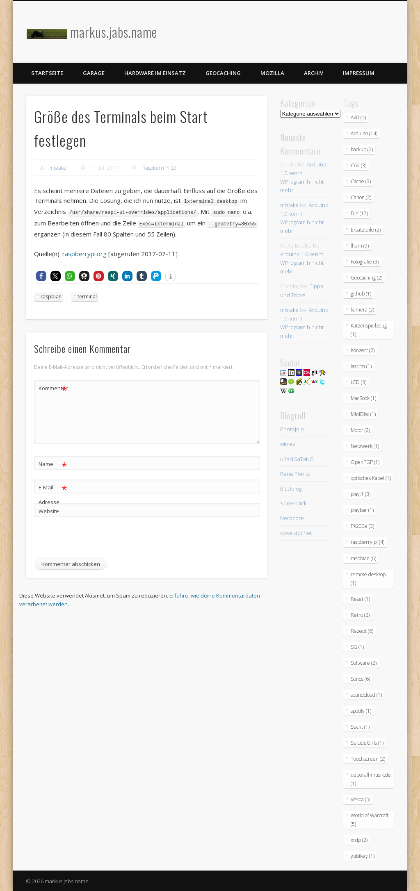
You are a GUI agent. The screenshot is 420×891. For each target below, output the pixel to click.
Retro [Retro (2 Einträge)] (360, 614)
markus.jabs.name (113, 31)
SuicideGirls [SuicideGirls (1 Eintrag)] (367, 742)
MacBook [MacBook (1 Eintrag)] (363, 398)
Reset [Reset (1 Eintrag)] (360, 599)
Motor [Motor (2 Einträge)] (360, 430)
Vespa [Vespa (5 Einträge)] (360, 799)
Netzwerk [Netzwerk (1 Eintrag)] (365, 446)
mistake (57, 167)
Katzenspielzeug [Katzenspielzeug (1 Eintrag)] (369, 330)
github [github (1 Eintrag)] (361, 293)
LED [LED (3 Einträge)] (358, 382)
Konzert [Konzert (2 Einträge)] (362, 350)
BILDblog (290, 488)
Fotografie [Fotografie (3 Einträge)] (365, 261)
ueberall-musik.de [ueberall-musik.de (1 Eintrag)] (371, 779)
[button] (41, 275)
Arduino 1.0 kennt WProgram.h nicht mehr (302, 262)
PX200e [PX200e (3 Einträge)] (362, 526)
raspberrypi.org (84, 252)
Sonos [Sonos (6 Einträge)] (360, 678)
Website (49, 510)
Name (53, 463)
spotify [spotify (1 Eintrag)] (361, 710)
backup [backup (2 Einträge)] (362, 149)
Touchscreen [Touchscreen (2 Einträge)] (368, 758)
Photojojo (292, 429)
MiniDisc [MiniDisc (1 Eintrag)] (363, 414)
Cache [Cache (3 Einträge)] (361, 181)
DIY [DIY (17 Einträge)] (359, 213)
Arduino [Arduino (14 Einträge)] (364, 133)
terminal (87, 295)
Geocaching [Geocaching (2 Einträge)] (366, 277)
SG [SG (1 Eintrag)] (357, 646)
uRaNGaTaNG (297, 459)
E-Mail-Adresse (53, 492)
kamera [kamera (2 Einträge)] (362, 309)
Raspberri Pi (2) (159, 167)
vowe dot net (296, 532)
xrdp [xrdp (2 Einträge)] (359, 839)
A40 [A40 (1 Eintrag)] (358, 117)
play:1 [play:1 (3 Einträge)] (360, 494)
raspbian (51, 295)
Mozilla (272, 73)
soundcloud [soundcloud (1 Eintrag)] (366, 694)
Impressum (358, 73)
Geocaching (223, 73)
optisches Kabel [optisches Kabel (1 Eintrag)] (371, 478)
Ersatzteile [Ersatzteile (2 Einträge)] (366, 229)
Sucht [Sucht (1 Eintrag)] (360, 726)
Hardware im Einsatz (155, 73)
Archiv (313, 73)
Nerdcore (292, 518)
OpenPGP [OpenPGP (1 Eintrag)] (365, 462)
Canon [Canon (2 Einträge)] (361, 197)
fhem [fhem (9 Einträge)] (360, 245)
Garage (94, 73)
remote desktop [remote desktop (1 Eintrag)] (368, 578)
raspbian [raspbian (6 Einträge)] (363, 558)
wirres (287, 444)
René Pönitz (295, 473)
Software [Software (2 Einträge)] (364, 662)
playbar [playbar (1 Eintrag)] (362, 510)
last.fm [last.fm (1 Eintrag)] (361, 366)
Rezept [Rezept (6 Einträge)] (362, 630)
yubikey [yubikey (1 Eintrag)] (362, 855)
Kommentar (53, 387)
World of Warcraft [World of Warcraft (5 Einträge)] (369, 819)
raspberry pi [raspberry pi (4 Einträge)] (367, 542)
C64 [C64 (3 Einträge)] (358, 165)
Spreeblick (293, 503)
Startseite (47, 73)
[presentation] (96, 541)
